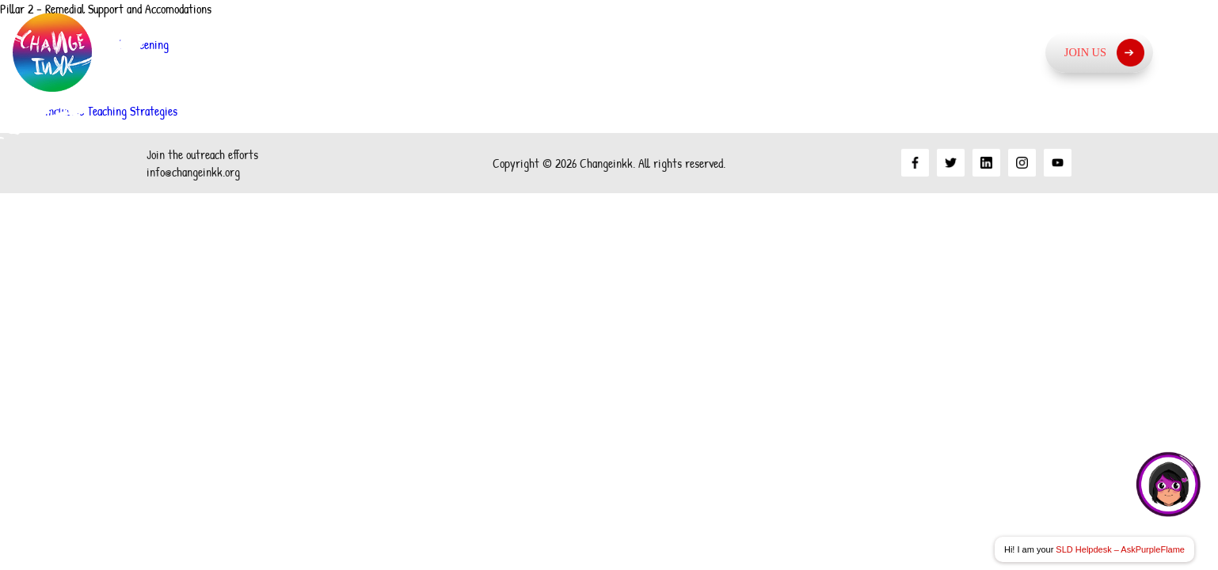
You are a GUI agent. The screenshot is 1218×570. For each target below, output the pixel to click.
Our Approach (743, 52)
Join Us (1104, 52)
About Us (623, 52)
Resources (989, 52)
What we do (872, 52)
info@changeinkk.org (193, 171)
